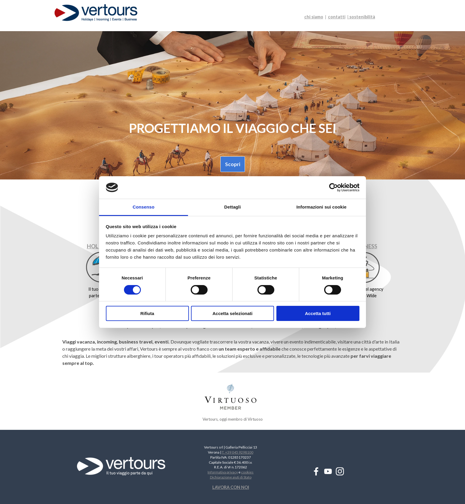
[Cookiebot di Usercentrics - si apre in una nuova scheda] (333, 187)
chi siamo (313, 16)
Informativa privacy (223, 472)
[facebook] (316, 471)
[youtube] (328, 471)
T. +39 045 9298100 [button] (237, 452)
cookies (247, 472)
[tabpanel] (344, 17)
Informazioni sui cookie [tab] (322, 206)
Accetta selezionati (232, 313)
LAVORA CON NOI (230, 487)
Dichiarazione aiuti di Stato (230, 477)
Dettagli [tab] (232, 206)
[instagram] (340, 471)
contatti (336, 16)
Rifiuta (147, 313)
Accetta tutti (318, 313)
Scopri (232, 164)
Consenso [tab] (143, 206)
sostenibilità (361, 16)
